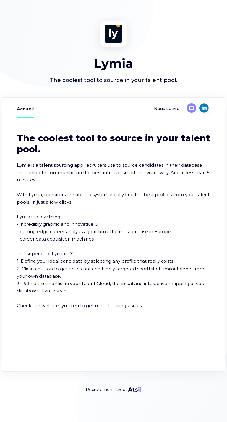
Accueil (25, 109)
